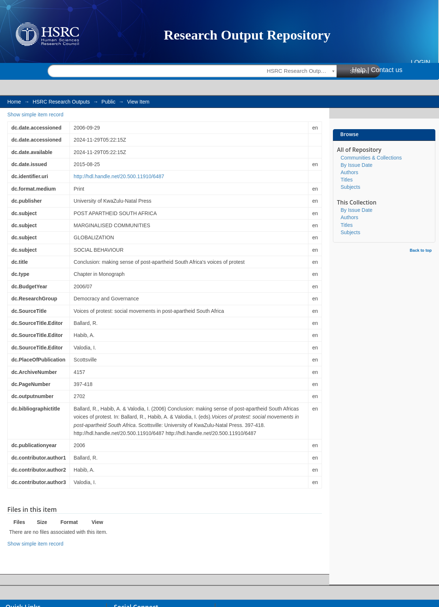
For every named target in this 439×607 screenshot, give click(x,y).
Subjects (350, 187)
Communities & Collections (371, 158)
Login (420, 62)
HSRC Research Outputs (61, 102)
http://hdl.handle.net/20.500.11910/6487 (119, 176)
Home (14, 102)
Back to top (421, 250)
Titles (347, 180)
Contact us (386, 70)
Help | (360, 70)
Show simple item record (35, 114)
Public (108, 102)
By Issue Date (356, 165)
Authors (349, 172)
